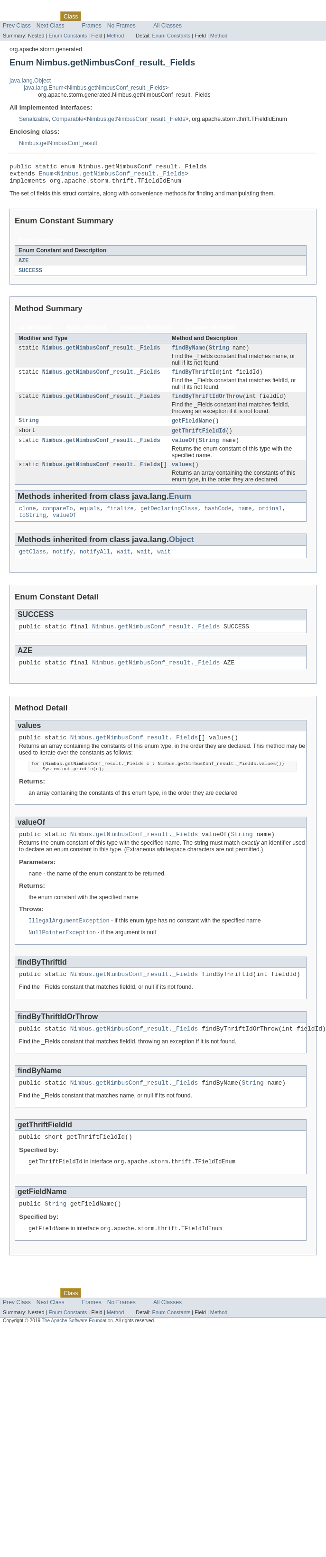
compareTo (58, 520)
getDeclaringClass (169, 520)
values (182, 475)
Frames (92, 25)
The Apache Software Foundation (77, 1352)
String (219, 354)
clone (27, 520)
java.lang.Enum (44, 87)
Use (91, 16)
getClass (32, 565)
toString (32, 528)
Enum (46, 176)
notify (63, 565)
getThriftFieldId (199, 439)
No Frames (121, 25)
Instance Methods (145, 333)
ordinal (270, 520)
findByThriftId (195, 379)
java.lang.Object (30, 80)
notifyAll (95, 565)
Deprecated (135, 16)
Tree (108, 16)
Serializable (34, 119)
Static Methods (86, 333)
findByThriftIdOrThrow (207, 404)
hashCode (218, 520)
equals (90, 520)
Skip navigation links (26, 8)
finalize (120, 520)
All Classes (167, 25)
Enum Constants (67, 35)
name (244, 520)
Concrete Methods (210, 333)
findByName (188, 354)
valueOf (184, 450)
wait (123, 565)
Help (181, 16)
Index (162, 16)
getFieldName (192, 429)
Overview (15, 16)
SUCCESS (30, 275)
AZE (23, 265)
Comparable (68, 119)
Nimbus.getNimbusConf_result (58, 143)
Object (181, 552)
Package (44, 16)
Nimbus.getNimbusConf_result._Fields (116, 87)
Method (115, 35)
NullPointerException (62, 956)
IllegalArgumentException (69, 944)
